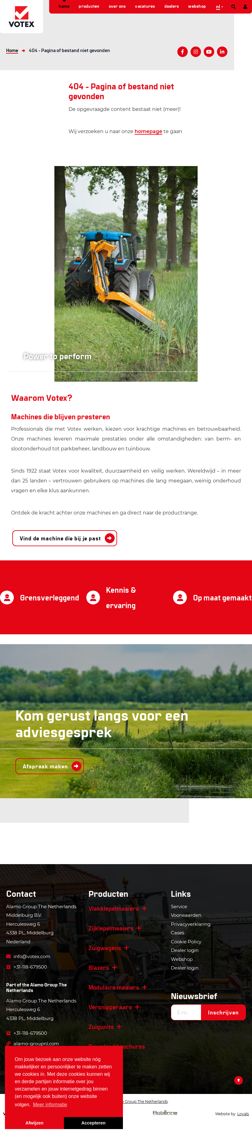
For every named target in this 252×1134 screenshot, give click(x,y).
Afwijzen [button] (34, 1122)
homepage (148, 131)
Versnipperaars (110, 1006)
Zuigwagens (105, 947)
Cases (177, 933)
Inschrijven (223, 1012)
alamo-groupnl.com (32, 1044)
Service (179, 906)
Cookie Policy (186, 942)
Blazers (99, 967)
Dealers (171, 6)
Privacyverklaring (191, 924)
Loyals (243, 1114)
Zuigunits (101, 1026)
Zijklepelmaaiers (111, 928)
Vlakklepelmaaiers (114, 908)
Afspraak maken (45, 766)
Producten (89, 6)
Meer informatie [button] (50, 1104)
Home (64, 6)
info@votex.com (28, 956)
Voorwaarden (186, 915)
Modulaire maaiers (114, 987)
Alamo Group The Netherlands (36, 987)
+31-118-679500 (26, 967)
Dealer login (185, 950)
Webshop (197, 6)
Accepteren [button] (93, 1122)
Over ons (117, 6)
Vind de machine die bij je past (60, 538)
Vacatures (145, 6)
